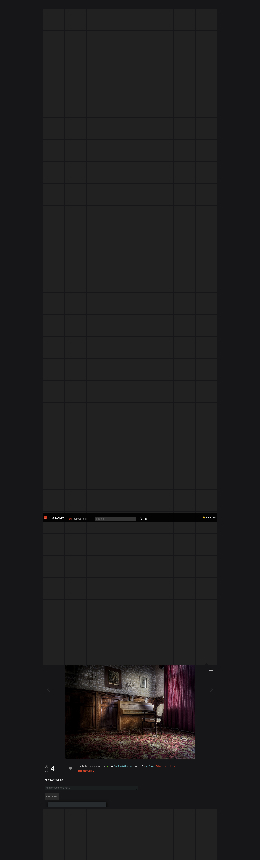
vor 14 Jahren (85, 438)
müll (85, 5)
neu (70, 5)
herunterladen (169, 438)
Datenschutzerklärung (121, 856)
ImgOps (149, 438)
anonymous (101, 438)
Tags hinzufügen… (86, 443)
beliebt (77, 5)
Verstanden (218, 853)
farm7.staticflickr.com (123, 438)
